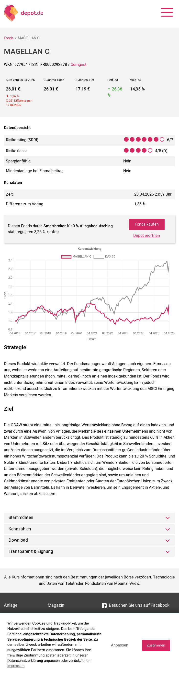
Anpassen (119, 645)
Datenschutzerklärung (25, 660)
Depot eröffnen (146, 236)
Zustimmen (155, 645)
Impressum (15, 666)
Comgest (78, 65)
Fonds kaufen (147, 224)
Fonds (8, 38)
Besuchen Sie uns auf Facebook (135, 605)
